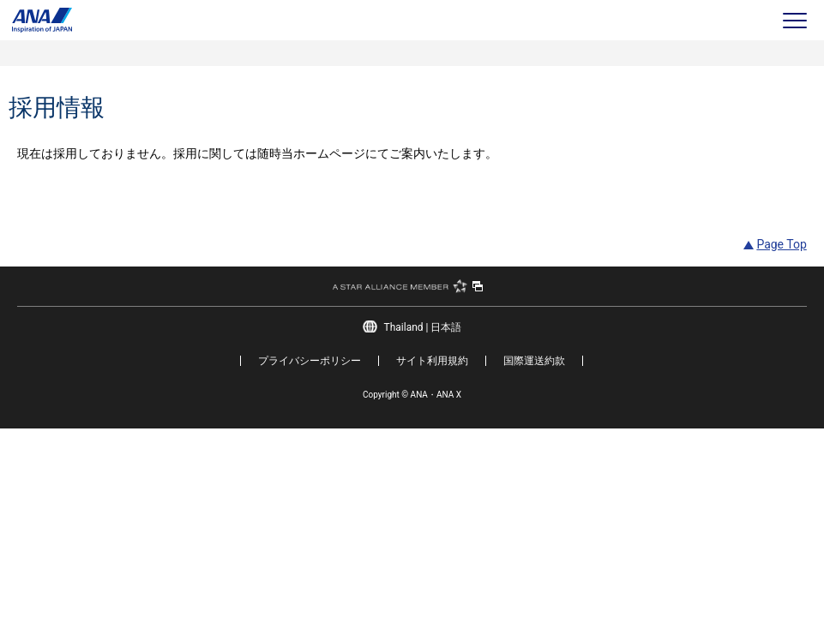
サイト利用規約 (432, 361)
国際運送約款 (534, 361)
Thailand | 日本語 (423, 326)
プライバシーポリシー (309, 361)
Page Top (781, 244)
